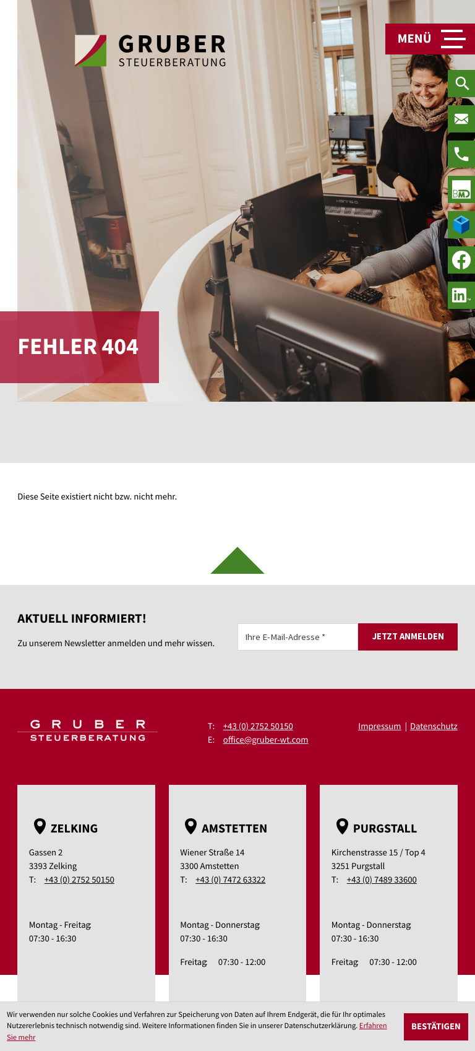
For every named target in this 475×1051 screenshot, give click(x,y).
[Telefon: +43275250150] (461, 154)
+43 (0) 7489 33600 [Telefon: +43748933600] (382, 880)
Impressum (379, 726)
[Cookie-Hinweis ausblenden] (436, 1026)
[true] (461, 189)
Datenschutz (434, 726)
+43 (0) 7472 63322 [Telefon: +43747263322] (230, 880)
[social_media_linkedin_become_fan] (461, 295)
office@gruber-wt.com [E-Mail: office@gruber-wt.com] (266, 740)
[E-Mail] (298, 637)
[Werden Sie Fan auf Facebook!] (461, 260)
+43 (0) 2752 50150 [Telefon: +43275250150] (258, 726)
